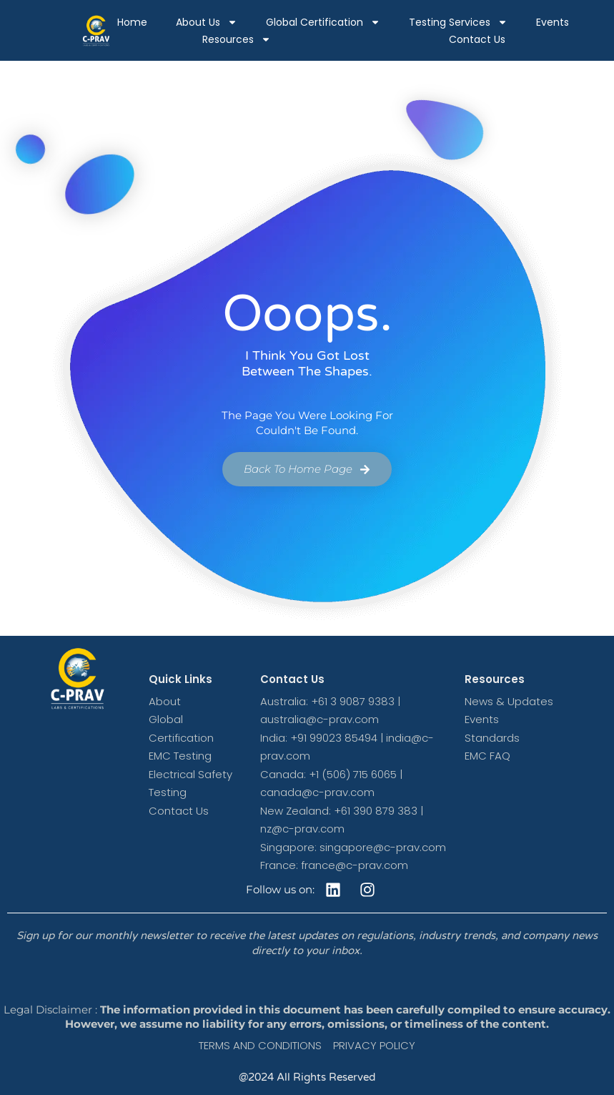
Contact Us (477, 39)
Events (552, 22)
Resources (236, 39)
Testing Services (458, 22)
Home (132, 22)
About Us (206, 22)
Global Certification (323, 22)
